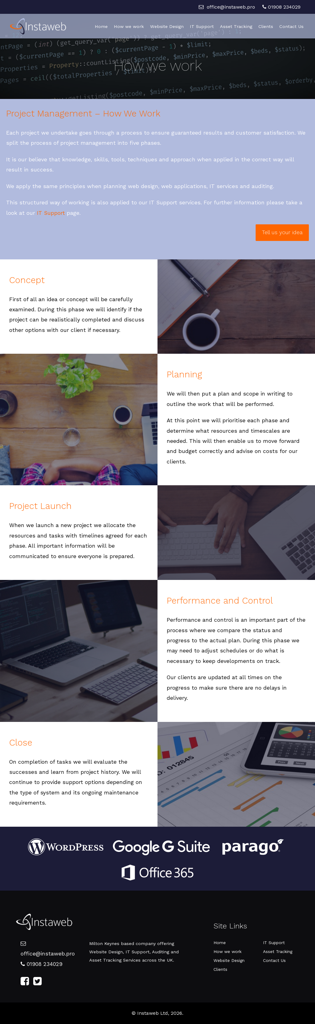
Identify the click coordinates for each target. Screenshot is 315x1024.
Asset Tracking (236, 26)
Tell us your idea (282, 232)
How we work (129, 26)
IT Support (202, 26)
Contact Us (291, 26)
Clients (265, 26)
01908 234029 (281, 7)
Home (101, 26)
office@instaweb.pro (227, 7)
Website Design (167, 26)
